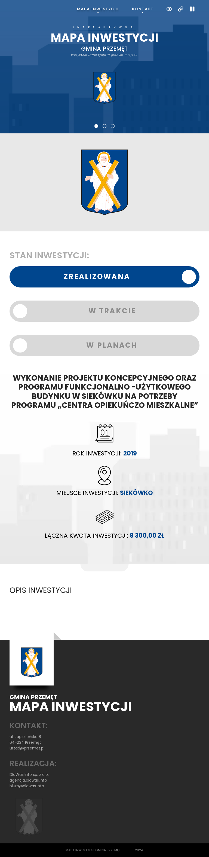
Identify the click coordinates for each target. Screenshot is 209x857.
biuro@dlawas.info (27, 786)
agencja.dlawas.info (28, 780)
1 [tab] (96, 126)
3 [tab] (113, 126)
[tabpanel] (104, 65)
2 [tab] (104, 126)
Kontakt (143, 9)
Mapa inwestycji (98, 9)
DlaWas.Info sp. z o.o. (29, 774)
